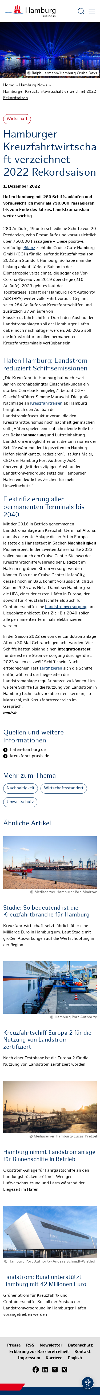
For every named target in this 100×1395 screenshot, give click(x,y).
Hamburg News (33, 85)
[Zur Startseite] (29, 11)
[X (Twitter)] (55, 1370)
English (75, 1358)
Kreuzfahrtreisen (46, 404)
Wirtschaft (17, 119)
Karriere (54, 1358)
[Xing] (65, 1370)
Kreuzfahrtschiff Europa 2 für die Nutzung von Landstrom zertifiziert (47, 1040)
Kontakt (82, 1352)
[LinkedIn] (45, 1370)
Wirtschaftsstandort (63, 788)
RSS (30, 1346)
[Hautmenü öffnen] (92, 11)
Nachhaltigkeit (20, 788)
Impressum (29, 1358)
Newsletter (51, 1346)
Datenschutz (80, 1346)
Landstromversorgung (66, 607)
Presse (14, 1346)
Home (8, 85)
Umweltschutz (20, 802)
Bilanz (29, 248)
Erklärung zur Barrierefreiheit (39, 1352)
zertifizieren (50, 669)
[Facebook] (36, 1370)
